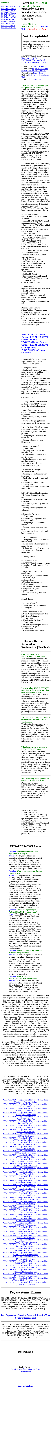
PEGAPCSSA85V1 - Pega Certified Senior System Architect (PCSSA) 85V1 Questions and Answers (25, 1207)
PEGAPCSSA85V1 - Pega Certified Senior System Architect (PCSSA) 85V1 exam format (25, 1262)
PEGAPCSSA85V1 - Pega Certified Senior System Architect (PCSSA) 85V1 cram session (25, 1249)
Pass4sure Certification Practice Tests (25, 1369)
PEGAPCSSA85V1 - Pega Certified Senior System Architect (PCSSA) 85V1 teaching (25, 1156)
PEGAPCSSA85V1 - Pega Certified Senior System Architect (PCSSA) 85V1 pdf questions (25, 1152)
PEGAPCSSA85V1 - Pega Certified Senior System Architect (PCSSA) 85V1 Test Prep (25, 1118)
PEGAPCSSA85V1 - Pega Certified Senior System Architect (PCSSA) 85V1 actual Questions (25, 1139)
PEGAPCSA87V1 (8, 11)
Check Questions (34, 79)
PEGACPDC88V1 (8, 15)
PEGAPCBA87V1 (8, 19)
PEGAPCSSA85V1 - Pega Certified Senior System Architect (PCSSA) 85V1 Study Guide (25, 1181)
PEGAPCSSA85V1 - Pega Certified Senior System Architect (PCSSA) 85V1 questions (25, 1283)
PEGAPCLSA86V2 (8, 13)
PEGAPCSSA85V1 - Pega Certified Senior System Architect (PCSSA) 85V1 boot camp (25, 1245)
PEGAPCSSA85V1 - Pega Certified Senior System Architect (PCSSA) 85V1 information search (25, 1160)
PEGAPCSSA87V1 (8, 17)
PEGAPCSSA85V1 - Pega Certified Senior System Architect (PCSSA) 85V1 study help (25, 1173)
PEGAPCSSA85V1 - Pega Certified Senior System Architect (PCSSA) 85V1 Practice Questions (25, 1198)
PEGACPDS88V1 (8, 21)
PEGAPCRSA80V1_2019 (11, 7)
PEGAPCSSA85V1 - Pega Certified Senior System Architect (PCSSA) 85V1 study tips (25, 1228)
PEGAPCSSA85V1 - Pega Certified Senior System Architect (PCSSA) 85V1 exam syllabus (25, 1101)
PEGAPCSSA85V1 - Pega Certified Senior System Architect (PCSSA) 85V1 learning (25, 1203)
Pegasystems (38, 73)
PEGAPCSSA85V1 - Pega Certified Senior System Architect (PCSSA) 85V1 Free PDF (25, 1177)
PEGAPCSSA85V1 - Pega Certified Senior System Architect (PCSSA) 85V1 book (25, 1122)
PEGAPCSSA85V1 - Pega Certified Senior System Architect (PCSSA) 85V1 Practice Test (25, 1224)
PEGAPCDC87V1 (8, 24)
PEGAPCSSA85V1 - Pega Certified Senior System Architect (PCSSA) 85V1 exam (25, 1135)
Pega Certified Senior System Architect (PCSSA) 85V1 (34, 70)
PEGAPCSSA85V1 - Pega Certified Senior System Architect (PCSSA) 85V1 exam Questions (25, 1232)
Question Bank (25, 1371)
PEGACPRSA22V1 (8, 28)
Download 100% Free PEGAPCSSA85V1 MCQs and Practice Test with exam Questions (34, 60)
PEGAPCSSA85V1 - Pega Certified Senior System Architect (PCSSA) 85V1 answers (25, 1131)
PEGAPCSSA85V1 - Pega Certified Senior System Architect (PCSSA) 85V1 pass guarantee (25, 1190)
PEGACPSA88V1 (8, 26)
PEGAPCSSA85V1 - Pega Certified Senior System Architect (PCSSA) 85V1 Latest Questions (25, 1254)
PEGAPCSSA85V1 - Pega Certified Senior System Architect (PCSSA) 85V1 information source (25, 1279)
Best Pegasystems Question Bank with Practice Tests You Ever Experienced (25, 1316)
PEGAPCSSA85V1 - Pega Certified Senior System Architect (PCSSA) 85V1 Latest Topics (25, 1271)
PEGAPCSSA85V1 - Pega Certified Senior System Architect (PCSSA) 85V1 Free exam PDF (25, 1143)
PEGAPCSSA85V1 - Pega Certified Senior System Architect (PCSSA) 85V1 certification (25, 1114)
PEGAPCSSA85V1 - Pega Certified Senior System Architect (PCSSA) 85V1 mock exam (25, 1105)
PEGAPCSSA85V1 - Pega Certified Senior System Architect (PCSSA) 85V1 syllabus (25, 1169)
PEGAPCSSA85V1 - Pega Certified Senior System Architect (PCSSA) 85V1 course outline (25, 1164)
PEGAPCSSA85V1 (8, 9)
